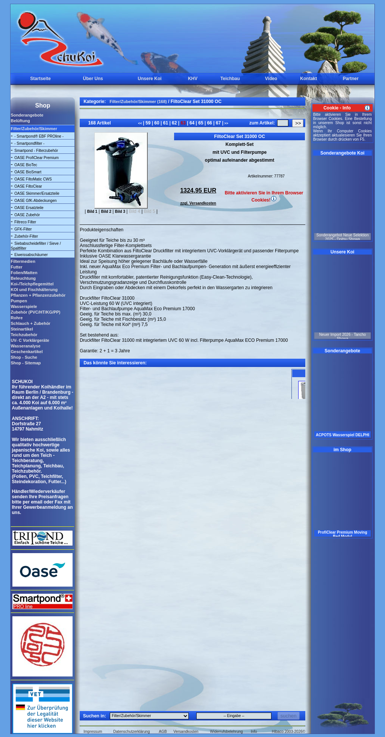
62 (174, 123)
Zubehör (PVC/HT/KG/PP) (35, 312)
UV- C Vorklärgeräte (30, 340)
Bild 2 (106, 211)
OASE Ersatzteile (28, 208)
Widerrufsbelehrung (226, 731)
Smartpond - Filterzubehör (36, 151)
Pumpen (19, 301)
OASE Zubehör (27, 215)
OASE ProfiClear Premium (36, 158)
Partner (351, 78)
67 (218, 123)
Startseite (40, 78)
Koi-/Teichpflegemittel (32, 284)
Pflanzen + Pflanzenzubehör (38, 295)
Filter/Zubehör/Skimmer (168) (138, 101)
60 (157, 123)
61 (165, 123)
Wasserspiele (24, 306)
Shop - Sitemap (26, 363)
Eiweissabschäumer (31, 255)
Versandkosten (185, 731)
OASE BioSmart (27, 172)
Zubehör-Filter (26, 236)
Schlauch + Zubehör (30, 323)
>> (225, 123)
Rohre (17, 317)
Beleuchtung (23, 278)
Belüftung (20, 120)
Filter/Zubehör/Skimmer (34, 128)
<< (140, 123)
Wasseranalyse (25, 346)
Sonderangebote (27, 115)
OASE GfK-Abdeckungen (35, 201)
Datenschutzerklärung (131, 731)
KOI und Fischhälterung (34, 289)
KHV (192, 78)
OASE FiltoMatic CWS (33, 179)
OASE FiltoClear (28, 186)
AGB (163, 731)
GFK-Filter (23, 229)
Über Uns (93, 78)
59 (148, 123)
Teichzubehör (24, 334)
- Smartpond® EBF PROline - (39, 136)
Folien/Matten (24, 272)
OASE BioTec (25, 165)
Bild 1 (92, 211)
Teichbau (230, 78)
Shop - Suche (24, 357)
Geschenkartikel (26, 351)
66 (209, 123)
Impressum (92, 731)
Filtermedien (23, 261)
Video (271, 78)
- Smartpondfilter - (29, 143)
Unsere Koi (149, 78)
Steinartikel (22, 329)
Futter (16, 267)
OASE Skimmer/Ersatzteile (36, 193)
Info (254, 731)
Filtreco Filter (25, 222)
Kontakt (308, 78)
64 (192, 123)
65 (201, 123)
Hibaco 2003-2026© (288, 731)
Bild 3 (120, 211)
